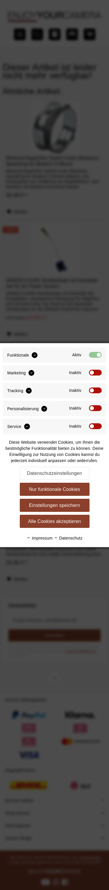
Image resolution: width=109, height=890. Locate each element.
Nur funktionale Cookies (54, 489)
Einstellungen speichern (54, 505)
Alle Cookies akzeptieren (54, 521)
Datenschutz (68, 538)
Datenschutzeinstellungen (54, 473)
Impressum (39, 538)
